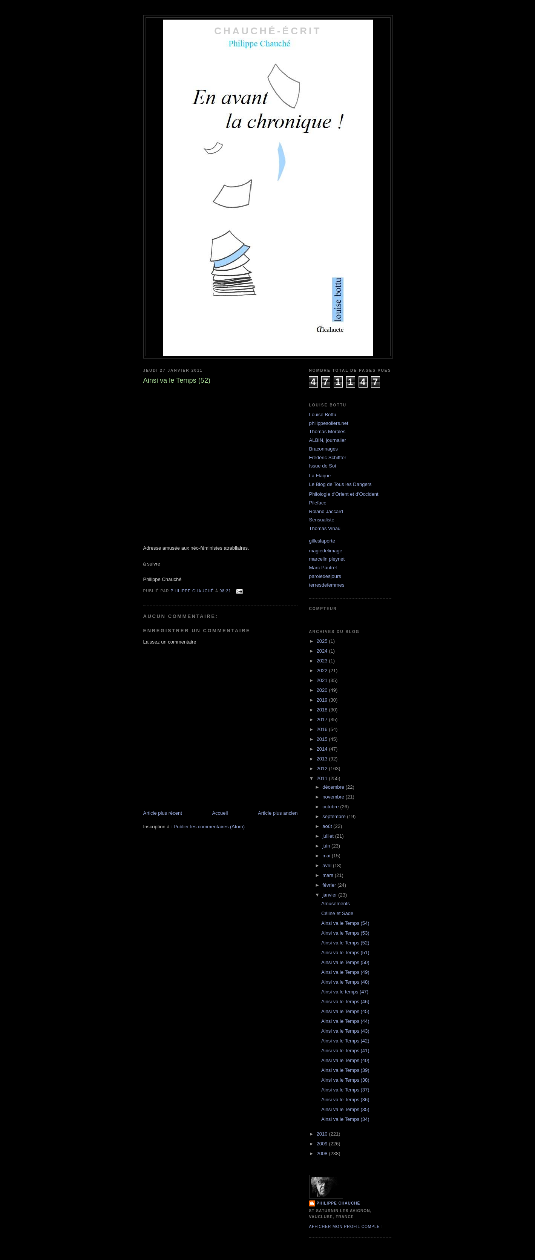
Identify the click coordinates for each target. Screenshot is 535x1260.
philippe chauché (338, 1203)
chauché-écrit (267, 31)
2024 (323, 651)
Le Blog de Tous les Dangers (340, 484)
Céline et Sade (337, 913)
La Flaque (320, 475)
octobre (331, 806)
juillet (328, 836)
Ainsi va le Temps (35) (345, 1109)
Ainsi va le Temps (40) (345, 1060)
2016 (323, 729)
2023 (323, 661)
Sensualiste (321, 520)
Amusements (335, 903)
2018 (323, 710)
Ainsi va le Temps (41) (345, 1050)
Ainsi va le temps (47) (344, 992)
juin (326, 846)
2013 (323, 759)
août (327, 826)
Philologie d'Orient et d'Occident (344, 494)
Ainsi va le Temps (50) (345, 962)
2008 (323, 1153)
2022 (323, 670)
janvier (330, 895)
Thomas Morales (327, 431)
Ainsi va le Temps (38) (345, 1080)
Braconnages (323, 449)
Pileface (318, 503)
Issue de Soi (322, 466)
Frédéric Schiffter (327, 457)
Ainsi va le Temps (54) (345, 923)
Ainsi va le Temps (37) (345, 1090)
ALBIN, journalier (327, 440)
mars (328, 875)
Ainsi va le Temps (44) (345, 1021)
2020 (323, 690)
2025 (323, 641)
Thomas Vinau (325, 528)
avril (327, 865)
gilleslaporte (322, 541)
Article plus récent (162, 813)
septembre (334, 816)
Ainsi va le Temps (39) (345, 1070)
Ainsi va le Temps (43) (345, 1031)
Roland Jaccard (326, 511)
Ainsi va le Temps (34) (345, 1119)
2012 (323, 768)
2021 (323, 680)
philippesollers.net (328, 423)
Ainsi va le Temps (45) (345, 1011)
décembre (333, 787)
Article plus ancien (278, 813)
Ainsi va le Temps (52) (345, 943)
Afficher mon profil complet (346, 1227)
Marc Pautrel (323, 567)
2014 (323, 749)
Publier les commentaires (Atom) (209, 826)
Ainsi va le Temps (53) (345, 933)
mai (327, 855)
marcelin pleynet (327, 559)
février (329, 885)
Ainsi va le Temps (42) (345, 1041)
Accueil (220, 813)
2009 (323, 1144)
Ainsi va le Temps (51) (345, 952)
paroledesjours (325, 576)
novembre (333, 797)
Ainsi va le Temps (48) (345, 982)
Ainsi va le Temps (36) (345, 1099)
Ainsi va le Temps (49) (345, 972)
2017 (323, 719)
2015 (323, 739)
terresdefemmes (327, 585)
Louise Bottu (322, 414)
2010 (323, 1134)
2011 (323, 778)
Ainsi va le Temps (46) (345, 1001)
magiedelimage (325, 550)
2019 (323, 700)
